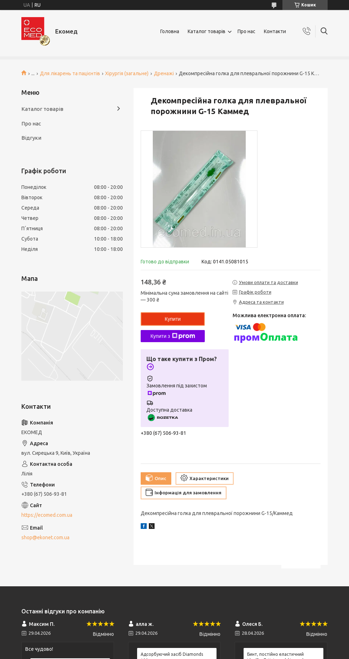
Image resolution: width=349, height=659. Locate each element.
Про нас (246, 31)
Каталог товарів (206, 31)
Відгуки (31, 138)
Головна (169, 31)
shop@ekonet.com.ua (45, 537)
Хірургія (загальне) (127, 73)
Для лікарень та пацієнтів (70, 73)
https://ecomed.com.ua (46, 515)
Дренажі (164, 73)
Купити (173, 319)
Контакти (275, 31)
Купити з (172, 336)
